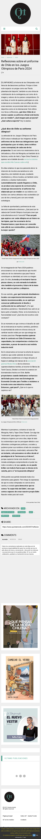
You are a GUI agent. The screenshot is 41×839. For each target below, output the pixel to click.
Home (2, 57)
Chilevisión (21, 261)
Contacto (23, 820)
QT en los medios (8, 820)
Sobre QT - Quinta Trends (29, 816)
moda (16, 57)
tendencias (9, 57)
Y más (24, 837)
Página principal (7, 816)
